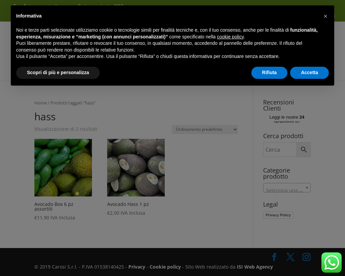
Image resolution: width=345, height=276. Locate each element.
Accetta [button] (309, 72)
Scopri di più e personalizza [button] (58, 72)
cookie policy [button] (230, 36)
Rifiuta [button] (269, 72)
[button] (325, 16)
